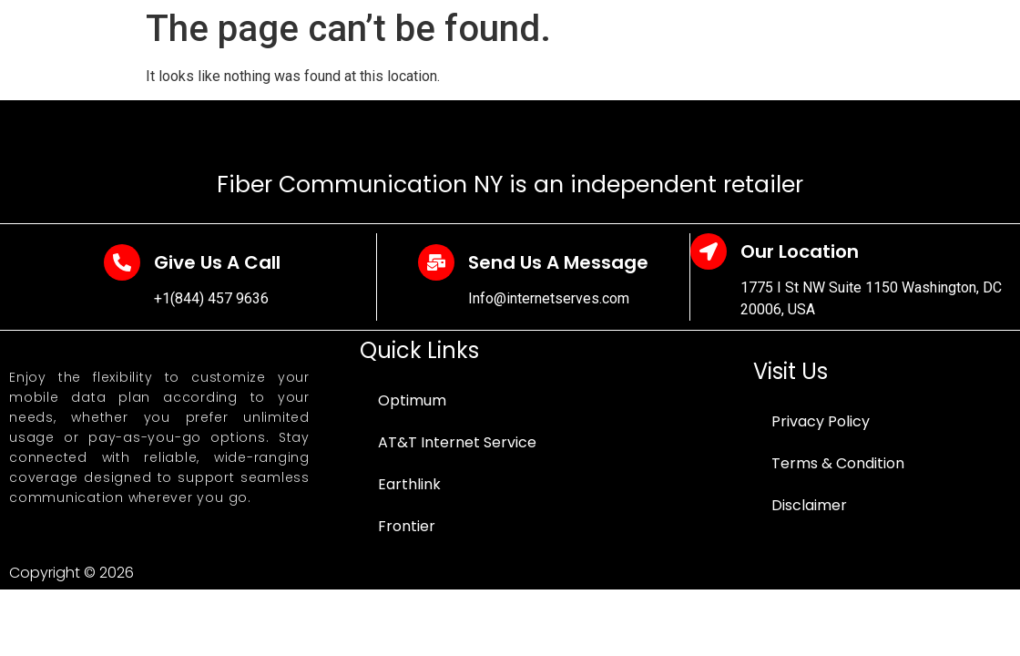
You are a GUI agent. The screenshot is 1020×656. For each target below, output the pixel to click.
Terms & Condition (837, 463)
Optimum (412, 400)
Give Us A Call (217, 262)
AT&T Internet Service (457, 442)
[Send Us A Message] (436, 262)
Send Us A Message (558, 262)
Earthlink (409, 484)
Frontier (406, 526)
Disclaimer (809, 505)
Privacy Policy (820, 421)
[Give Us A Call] (122, 262)
